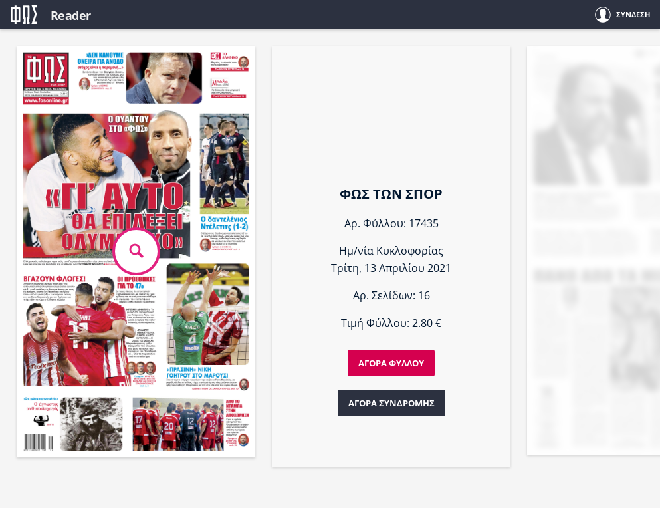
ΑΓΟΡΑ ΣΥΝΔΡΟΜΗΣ (391, 403)
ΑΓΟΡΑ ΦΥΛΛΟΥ (391, 363)
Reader (71, 15)
